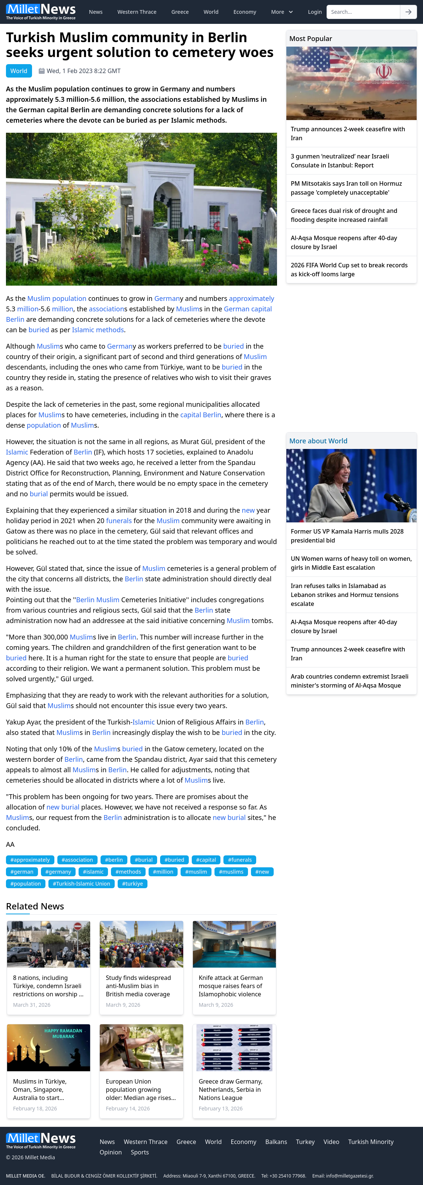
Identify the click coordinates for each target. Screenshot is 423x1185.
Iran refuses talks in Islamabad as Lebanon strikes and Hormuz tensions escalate (345, 595)
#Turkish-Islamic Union (81, 883)
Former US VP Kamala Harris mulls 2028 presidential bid (347, 535)
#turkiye (132, 883)
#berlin (114, 859)
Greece (180, 11)
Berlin (15, 319)
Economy (244, 11)
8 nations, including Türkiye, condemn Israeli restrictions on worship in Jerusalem (48, 986)
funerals (119, 520)
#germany (58, 871)
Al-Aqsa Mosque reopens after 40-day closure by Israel (344, 242)
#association (77, 859)
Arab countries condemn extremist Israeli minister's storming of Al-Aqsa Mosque (349, 680)
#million (163, 871)
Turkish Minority (371, 1142)
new (248, 510)
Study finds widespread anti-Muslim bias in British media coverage (138, 986)
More (283, 12)
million (27, 308)
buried (38, 329)
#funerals (240, 859)
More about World (318, 440)
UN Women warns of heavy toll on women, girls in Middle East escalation (351, 563)
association (106, 308)
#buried (174, 859)
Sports (140, 1152)
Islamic (83, 329)
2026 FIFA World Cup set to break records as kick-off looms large (349, 269)
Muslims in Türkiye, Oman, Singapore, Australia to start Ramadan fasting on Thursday (41, 1089)
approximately (251, 298)
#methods (128, 871)
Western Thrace (137, 11)
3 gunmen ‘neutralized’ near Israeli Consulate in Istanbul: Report (340, 160)
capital (261, 308)
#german (22, 871)
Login (315, 11)
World (211, 11)
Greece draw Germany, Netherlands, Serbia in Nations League (231, 1089)
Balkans (276, 1142)
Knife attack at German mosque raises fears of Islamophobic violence (231, 986)
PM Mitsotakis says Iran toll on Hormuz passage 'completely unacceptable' (346, 188)
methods (110, 329)
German (167, 298)
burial (39, 493)
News (96, 11)
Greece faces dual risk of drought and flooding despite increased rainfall (344, 215)
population (69, 298)
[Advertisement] (351, 356)
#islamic (93, 871)
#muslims (231, 871)
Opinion (110, 1152)
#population (25, 883)
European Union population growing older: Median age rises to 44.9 (138, 1089)
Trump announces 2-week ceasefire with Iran (348, 133)
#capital (206, 859)
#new (262, 871)
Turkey (305, 1142)
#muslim (196, 871)
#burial (144, 859)
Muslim (38, 298)
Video (331, 1142)
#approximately (30, 859)
